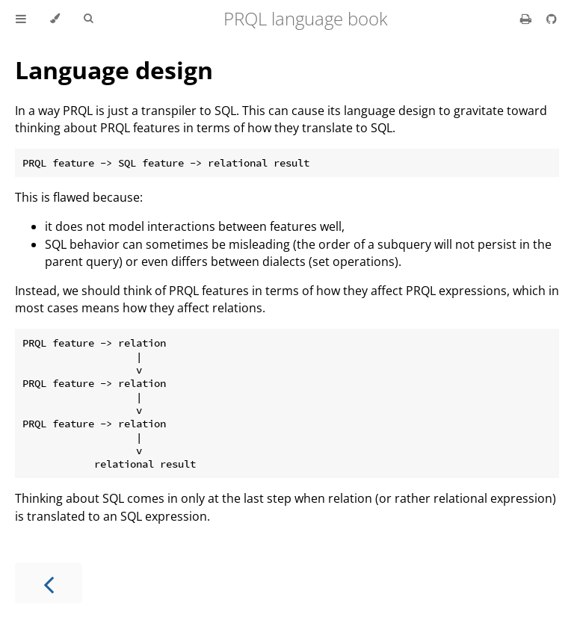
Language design (114, 70)
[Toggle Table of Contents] (21, 18)
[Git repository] (551, 18)
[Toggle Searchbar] (88, 18)
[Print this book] (527, 18)
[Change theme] (55, 18)
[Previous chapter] (48, 583)
